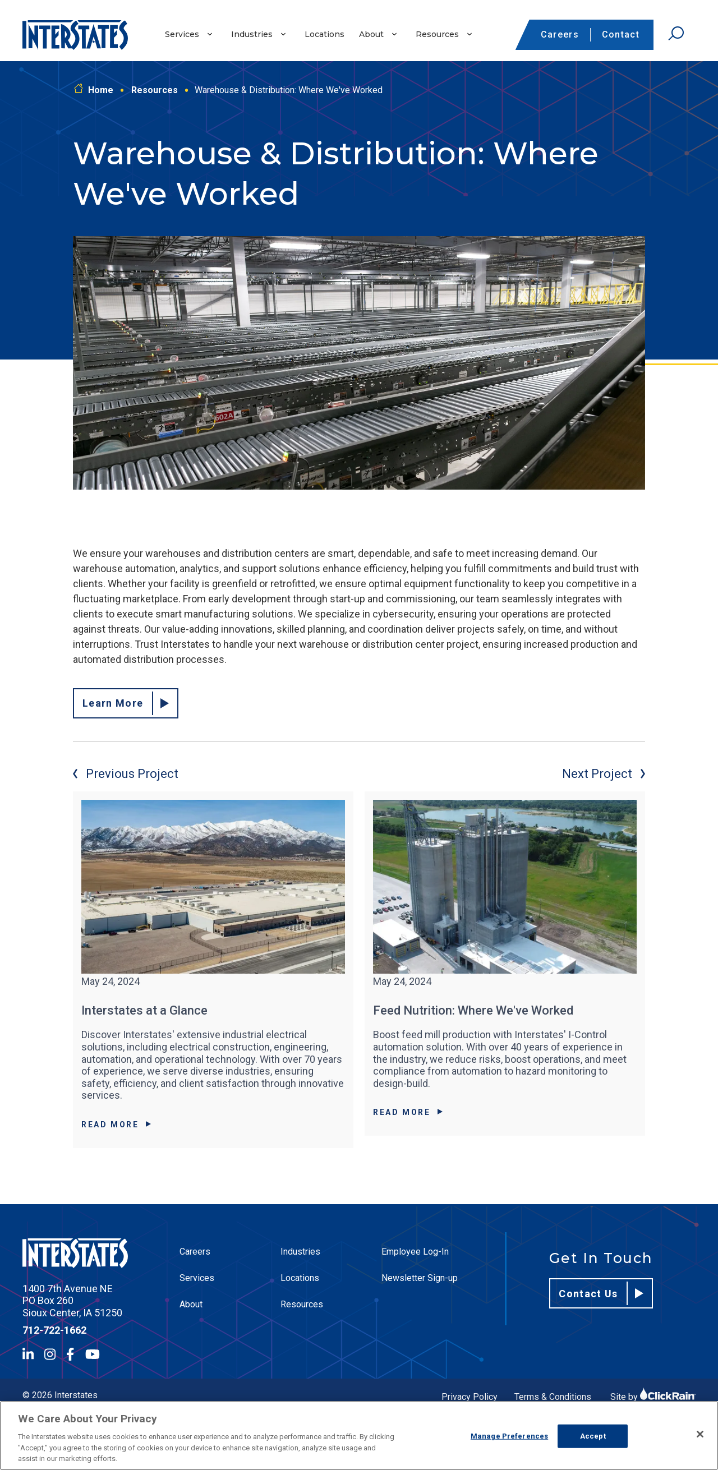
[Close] (700, 1434)
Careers (560, 34)
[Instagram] (50, 1354)
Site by (653, 1396)
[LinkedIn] (28, 1354)
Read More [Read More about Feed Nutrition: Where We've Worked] (408, 1112)
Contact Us (601, 1293)
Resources (437, 34)
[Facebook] (70, 1354)
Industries (252, 34)
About (371, 34)
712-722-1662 (54, 1330)
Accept (593, 1436)
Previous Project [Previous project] (125, 774)
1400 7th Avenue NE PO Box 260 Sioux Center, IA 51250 (72, 1301)
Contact (620, 34)
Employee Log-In (415, 1251)
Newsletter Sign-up (419, 1278)
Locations (324, 34)
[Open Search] (676, 33)
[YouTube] (92, 1354)
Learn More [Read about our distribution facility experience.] (125, 703)
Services (182, 34)
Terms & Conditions (552, 1396)
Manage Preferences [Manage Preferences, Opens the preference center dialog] (509, 1436)
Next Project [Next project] (603, 774)
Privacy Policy (469, 1396)
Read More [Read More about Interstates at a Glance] (116, 1124)
